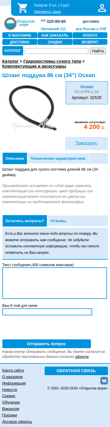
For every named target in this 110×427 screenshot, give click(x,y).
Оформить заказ (47, 12)
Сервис (9, 396)
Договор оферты (17, 421)
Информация (14, 383)
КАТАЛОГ (13, 51)
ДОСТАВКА (19, 42)
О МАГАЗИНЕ (19, 35)
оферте (82, 357)
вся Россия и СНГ (91, 29)
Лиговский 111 (53, 29)
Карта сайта (13, 370)
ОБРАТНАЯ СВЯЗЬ (76, 370)
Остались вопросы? (25, 221)
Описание (15, 158)
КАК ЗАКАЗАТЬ (55, 35)
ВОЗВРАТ (90, 42)
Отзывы (58, 221)
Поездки (9, 415)
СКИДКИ (55, 42)
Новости (9, 389)
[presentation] (47, 328)
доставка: (91, 21)
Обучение (11, 402)
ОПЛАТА (90, 35)
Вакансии (10, 408)
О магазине (12, 377)
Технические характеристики (58, 158)
